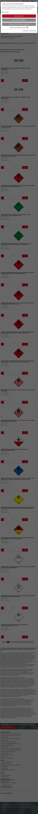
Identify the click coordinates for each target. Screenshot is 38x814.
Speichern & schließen (19, 20)
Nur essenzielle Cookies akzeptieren (19, 24)
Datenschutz (32, 30)
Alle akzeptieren (19, 16)
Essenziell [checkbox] (6, 12)
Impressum (26, 30)
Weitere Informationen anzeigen (19, 27)
